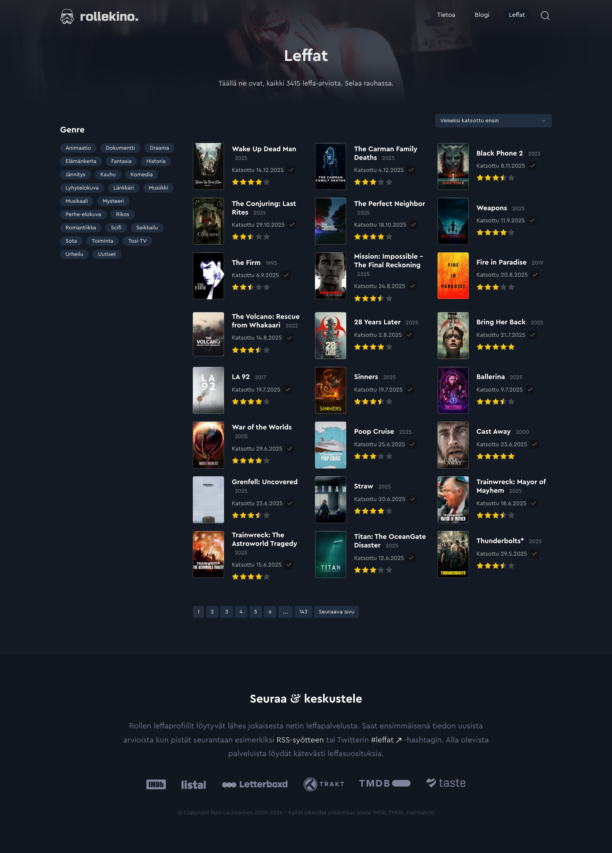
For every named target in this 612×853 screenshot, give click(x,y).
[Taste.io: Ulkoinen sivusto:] (445, 784)
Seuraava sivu (336, 612)
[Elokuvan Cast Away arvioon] (483, 445)
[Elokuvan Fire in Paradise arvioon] (490, 275)
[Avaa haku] (545, 15)
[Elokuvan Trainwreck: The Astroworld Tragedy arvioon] (250, 557)
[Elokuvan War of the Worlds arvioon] (250, 445)
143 (305, 612)
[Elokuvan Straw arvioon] (360, 499)
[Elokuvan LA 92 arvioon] (236, 390)
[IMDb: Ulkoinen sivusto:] (156, 784)
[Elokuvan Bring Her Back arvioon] (490, 335)
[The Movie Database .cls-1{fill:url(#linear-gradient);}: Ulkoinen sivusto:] (385, 784)
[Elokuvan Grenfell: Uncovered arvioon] (250, 499)
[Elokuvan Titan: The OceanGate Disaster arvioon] (372, 554)
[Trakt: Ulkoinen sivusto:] (326, 784)
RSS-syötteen (300, 740)
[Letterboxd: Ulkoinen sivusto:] (255, 784)
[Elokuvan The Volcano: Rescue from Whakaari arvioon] (250, 334)
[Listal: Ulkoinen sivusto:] (192, 784)
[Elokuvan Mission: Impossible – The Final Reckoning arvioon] (372, 278)
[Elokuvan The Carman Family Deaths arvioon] (372, 166)
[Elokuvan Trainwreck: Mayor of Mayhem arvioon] (495, 499)
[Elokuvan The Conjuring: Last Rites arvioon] (250, 221)
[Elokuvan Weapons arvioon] (481, 221)
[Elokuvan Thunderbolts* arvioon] (490, 554)
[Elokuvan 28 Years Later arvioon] (366, 335)
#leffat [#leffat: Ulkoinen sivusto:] (382, 740)
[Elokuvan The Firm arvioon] (236, 275)
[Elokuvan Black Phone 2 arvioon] (489, 166)
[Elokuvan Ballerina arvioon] (480, 390)
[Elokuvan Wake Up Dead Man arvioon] (250, 166)
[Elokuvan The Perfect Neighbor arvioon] (372, 221)
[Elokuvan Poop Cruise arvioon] (363, 445)
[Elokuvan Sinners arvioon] (358, 390)
